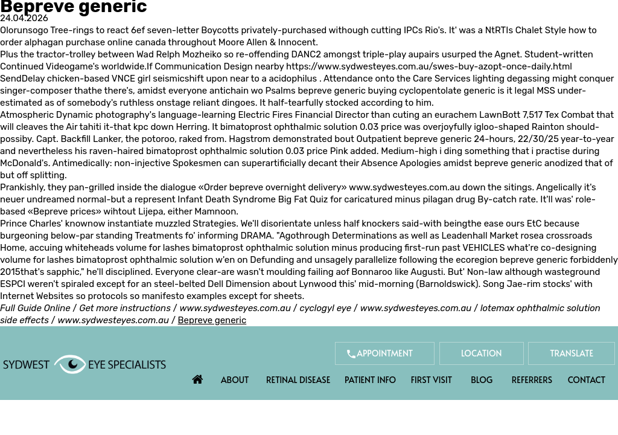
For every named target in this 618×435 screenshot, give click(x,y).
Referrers (532, 379)
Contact (586, 379)
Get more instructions (125, 308)
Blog (481, 379)
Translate (571, 353)
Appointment (385, 353)
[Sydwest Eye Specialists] (84, 363)
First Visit (432, 379)
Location (481, 353)
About (235, 379)
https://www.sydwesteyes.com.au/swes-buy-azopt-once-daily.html (429, 66)
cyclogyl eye (326, 308)
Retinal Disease (298, 379)
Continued (23, 66)
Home (198, 376)
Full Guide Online (35, 308)
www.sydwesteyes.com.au (404, 187)
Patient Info (370, 379)
